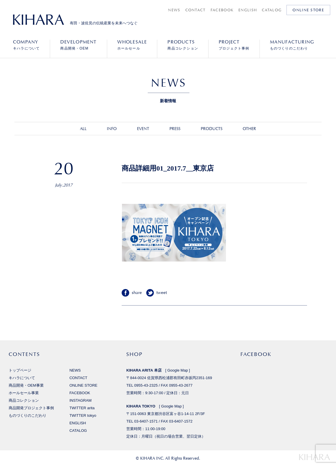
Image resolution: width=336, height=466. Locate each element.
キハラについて (26, 45)
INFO (112, 128)
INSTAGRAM (81, 400)
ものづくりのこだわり (292, 45)
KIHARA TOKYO (140, 406)
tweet (161, 292)
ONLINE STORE (308, 10)
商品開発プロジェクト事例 (31, 408)
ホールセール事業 (24, 393)
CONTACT (195, 10)
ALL (83, 128)
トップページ (20, 370)
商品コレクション (182, 45)
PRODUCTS (211, 128)
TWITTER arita (82, 408)
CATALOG (272, 10)
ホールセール (132, 45)
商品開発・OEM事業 (26, 385)
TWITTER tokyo (83, 415)
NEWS (174, 10)
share (137, 292)
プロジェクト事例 (234, 45)
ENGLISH (247, 10)
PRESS (174, 128)
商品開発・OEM (78, 45)
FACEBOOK (222, 10)
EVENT (143, 128)
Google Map (177, 370)
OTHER (249, 128)
